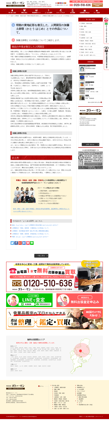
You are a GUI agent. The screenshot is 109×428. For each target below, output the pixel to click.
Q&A (12, 15)
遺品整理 (81, 399)
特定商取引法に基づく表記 (85, 404)
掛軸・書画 (83, 26)
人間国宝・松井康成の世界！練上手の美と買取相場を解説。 (31, 231)
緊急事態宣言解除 (90, 68)
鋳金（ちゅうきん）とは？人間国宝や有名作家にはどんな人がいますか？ (35, 225)
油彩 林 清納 (89, 85)
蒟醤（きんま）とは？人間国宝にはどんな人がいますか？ (30, 236)
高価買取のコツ (36, 12)
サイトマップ (99, 416)
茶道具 (82, 29)
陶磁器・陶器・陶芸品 (86, 49)
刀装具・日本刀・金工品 (87, 52)
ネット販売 (97, 12)
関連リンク (82, 416)
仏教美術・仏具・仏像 (86, 38)
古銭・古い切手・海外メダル (88, 55)
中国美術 (83, 35)
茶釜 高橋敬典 (89, 98)
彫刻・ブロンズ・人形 (86, 46)
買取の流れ (24, 12)
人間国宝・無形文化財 (20, 15)
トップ (8, 15)
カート (80, 402)
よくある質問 (48, 12)
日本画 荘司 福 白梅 (91, 91)
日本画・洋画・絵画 (86, 32)
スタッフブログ (60, 12)
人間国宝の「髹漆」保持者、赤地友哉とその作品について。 (31, 234)
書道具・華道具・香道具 (87, 40)
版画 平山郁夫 (90, 76)
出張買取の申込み (85, 12)
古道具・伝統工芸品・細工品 (88, 43)
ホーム (42, 386)
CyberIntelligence (32, 416)
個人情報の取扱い (90, 416)
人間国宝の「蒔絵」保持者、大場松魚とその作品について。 (31, 228)
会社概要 (72, 12)
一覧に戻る (41, 256)
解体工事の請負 (83, 397)
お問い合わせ (90, 144)
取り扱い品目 (12, 12)
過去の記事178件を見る (94, 102)
